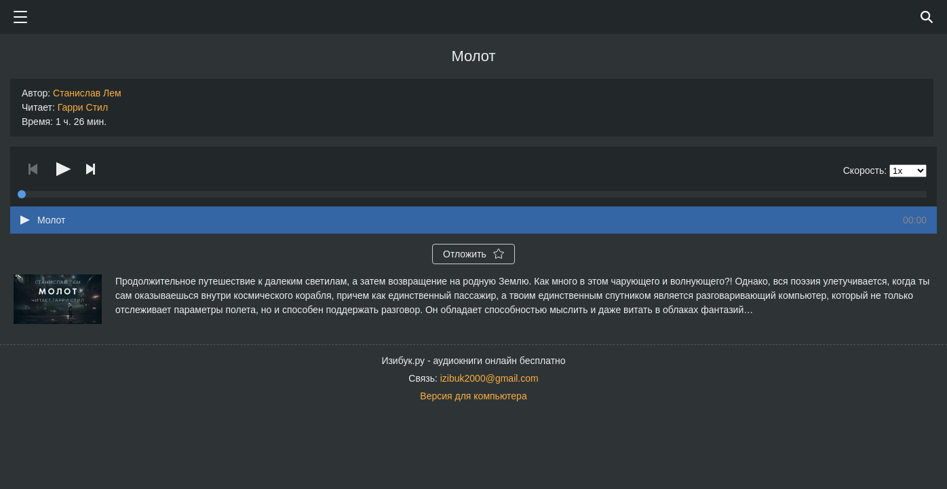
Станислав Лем (87, 93)
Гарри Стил (83, 107)
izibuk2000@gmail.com (489, 378)
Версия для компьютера (473, 396)
